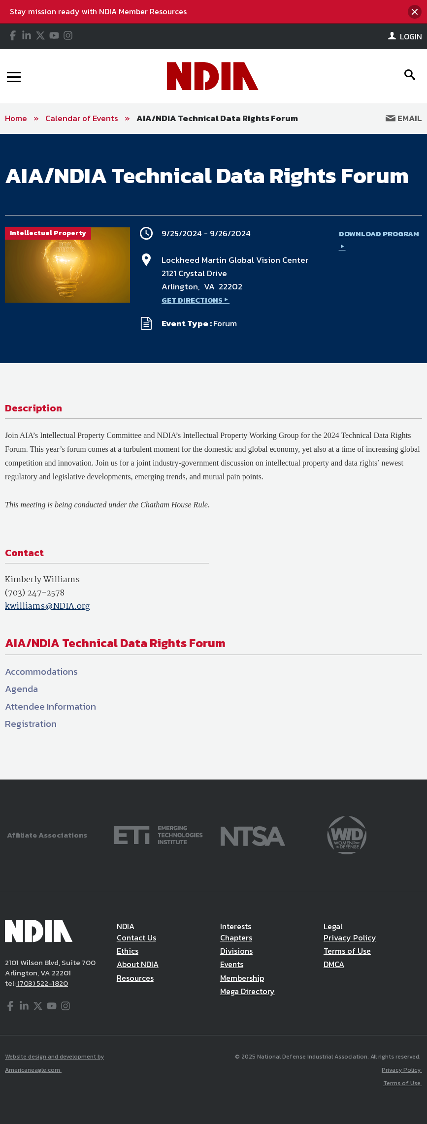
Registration (31, 724)
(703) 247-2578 (35, 593)
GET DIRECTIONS (192, 300)
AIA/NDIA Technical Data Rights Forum (217, 118)
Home (16, 118)
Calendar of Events (81, 118)
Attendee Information (50, 706)
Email (404, 118)
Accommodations (41, 671)
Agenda (21, 689)
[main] (213, 457)
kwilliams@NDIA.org (47, 606)
